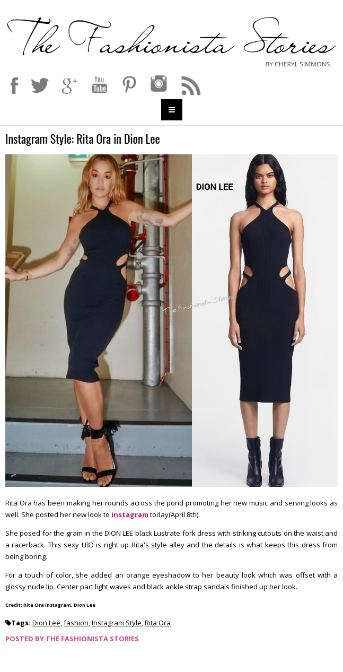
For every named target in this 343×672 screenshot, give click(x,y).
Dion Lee (46, 622)
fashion (76, 622)
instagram (129, 514)
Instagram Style (117, 622)
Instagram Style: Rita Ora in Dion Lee (82, 139)
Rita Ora (158, 622)
